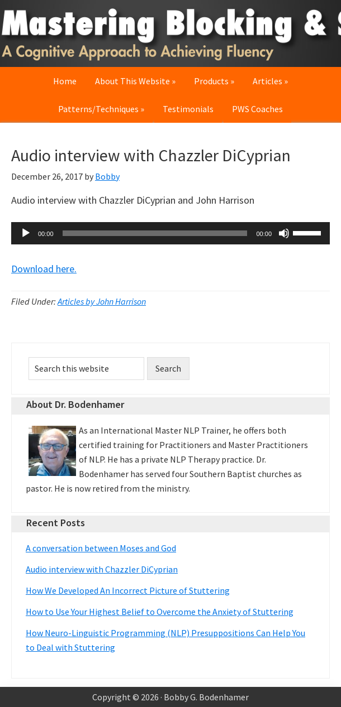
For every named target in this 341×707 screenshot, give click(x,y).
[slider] (155, 233)
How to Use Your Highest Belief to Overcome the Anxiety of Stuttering (159, 611)
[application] (170, 233)
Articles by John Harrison (102, 301)
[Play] (25, 233)
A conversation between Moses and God (101, 548)
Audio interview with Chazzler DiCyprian (102, 569)
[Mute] (284, 233)
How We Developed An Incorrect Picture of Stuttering (128, 590)
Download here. (44, 268)
